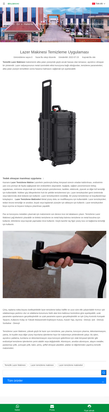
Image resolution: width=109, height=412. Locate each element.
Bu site (92, 57)
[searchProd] (52, 372)
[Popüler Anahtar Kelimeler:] (103, 372)
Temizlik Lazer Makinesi (15, 365)
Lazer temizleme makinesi (42, 365)
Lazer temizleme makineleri (71, 365)
